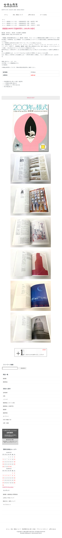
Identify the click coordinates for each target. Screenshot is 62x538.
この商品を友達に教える (10, 83)
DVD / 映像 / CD (7, 419)
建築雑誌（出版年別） (8, 406)
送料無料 (5, 392)
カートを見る (42, 14)
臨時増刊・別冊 (34, 21)
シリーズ (5, 399)
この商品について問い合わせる (12, 85)
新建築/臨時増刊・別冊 (24, 21)
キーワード (6, 416)
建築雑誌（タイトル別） (12, 21)
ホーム (5, 14)
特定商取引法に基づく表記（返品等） (13, 81)
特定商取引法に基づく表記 (29, 529)
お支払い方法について (8, 497)
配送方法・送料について (9, 501)
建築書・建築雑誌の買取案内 (10, 494)
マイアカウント (7, 504)
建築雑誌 (5, 382)
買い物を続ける (8, 86)
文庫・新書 (6, 423)
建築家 (4, 409)
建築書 (4, 378)
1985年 (38, 25)
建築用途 (5, 413)
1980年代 (33, 23)
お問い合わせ (30, 14)
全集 (4, 396)
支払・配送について (16, 14)
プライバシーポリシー (42, 529)
